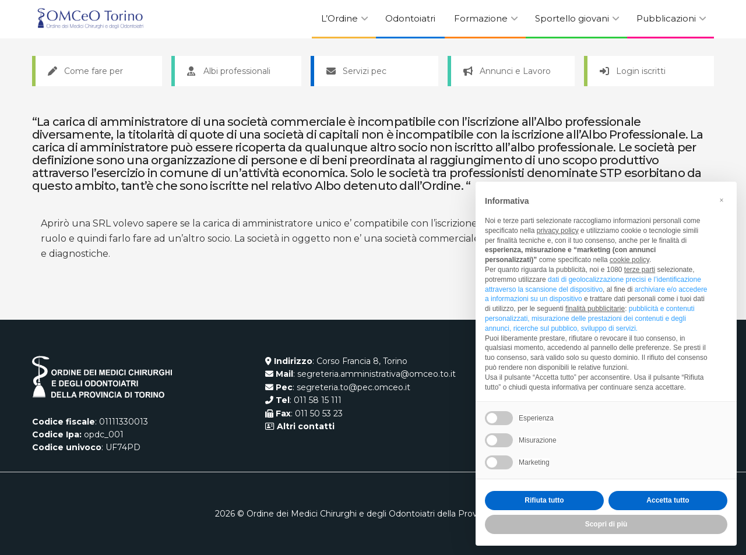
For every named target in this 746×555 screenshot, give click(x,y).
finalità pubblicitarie (595, 309)
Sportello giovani (572, 18)
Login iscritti (633, 71)
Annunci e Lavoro (507, 71)
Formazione (481, 18)
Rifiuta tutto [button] (544, 500)
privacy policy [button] (558, 231)
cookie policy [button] (629, 260)
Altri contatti (305, 426)
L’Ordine (339, 18)
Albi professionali (228, 71)
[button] (721, 200)
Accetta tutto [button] (667, 500)
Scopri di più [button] (606, 524)
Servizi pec (356, 71)
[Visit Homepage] (90, 19)
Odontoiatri (410, 18)
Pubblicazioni (666, 18)
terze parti (639, 270)
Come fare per (85, 71)
